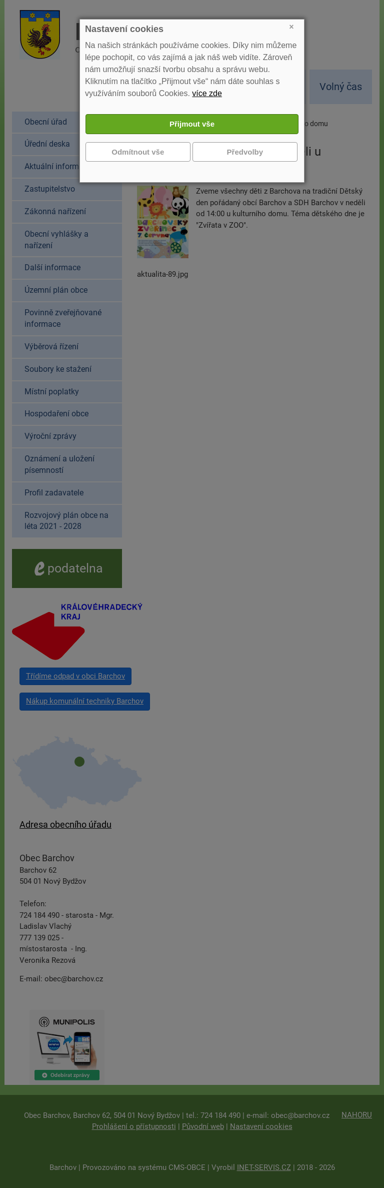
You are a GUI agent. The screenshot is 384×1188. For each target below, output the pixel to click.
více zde (207, 93)
